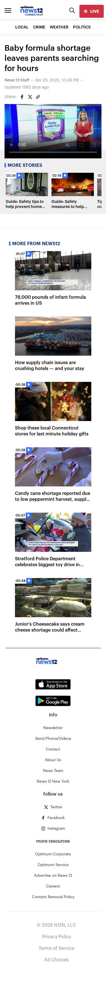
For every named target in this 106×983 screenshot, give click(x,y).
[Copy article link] (38, 97)
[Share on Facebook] (22, 97)
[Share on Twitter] (30, 97)
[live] (91, 11)
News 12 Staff (17, 80)
